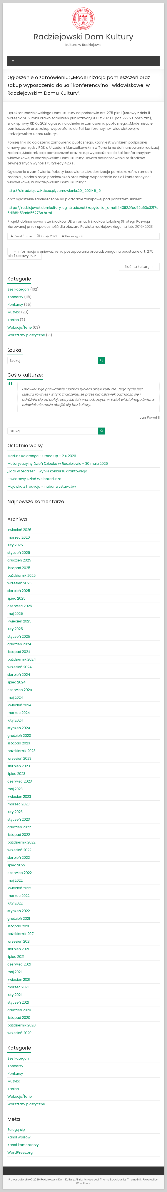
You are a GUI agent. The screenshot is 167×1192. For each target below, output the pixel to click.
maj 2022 (15, 880)
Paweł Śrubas (23, 236)
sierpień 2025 (18, 590)
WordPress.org (20, 1152)
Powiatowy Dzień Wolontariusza (34, 478)
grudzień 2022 (19, 827)
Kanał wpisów (18, 1137)
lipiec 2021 (15, 956)
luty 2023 (15, 811)
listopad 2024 (18, 651)
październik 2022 (21, 842)
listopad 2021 (18, 926)
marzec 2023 (18, 804)
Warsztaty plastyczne (26, 335)
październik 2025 (21, 575)
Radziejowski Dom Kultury (83, 36)
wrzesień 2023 (19, 758)
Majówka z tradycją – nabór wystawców (41, 486)
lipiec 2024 (16, 682)
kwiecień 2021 (18, 979)
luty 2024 (15, 720)
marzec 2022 (18, 895)
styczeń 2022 (18, 910)
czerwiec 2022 (19, 872)
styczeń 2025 (18, 636)
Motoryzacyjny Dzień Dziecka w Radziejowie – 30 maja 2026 (57, 463)
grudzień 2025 (19, 560)
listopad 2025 (18, 567)
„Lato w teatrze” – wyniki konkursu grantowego (47, 471)
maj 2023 (15, 788)
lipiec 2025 (16, 598)
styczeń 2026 (18, 552)
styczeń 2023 (18, 819)
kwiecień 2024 (19, 705)
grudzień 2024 (19, 644)
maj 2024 (15, 697)
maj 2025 (15, 613)
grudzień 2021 (18, 918)
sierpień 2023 (18, 766)
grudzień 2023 (19, 735)
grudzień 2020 (19, 1010)
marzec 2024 (18, 712)
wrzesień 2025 (19, 583)
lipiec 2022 (16, 865)
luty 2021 (14, 994)
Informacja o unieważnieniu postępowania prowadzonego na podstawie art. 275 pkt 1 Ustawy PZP (80, 253)
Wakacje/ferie (19, 327)
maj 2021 (14, 971)
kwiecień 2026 (19, 529)
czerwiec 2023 (19, 781)
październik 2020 (21, 1025)
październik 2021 (21, 933)
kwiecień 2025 (19, 621)
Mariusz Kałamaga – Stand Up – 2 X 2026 (41, 455)
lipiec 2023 (16, 773)
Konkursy (15, 304)
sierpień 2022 (18, 857)
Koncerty (15, 296)
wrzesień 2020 (19, 1032)
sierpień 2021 (18, 949)
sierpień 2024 (18, 674)
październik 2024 (21, 659)
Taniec (13, 319)
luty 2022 (15, 903)
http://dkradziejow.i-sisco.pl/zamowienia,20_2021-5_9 (54, 190)
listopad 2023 (18, 743)
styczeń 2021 (18, 1002)
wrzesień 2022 (19, 849)
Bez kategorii (74, 236)
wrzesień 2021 (18, 941)
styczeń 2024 (18, 727)
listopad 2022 (18, 834)
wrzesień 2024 (19, 667)
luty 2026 (15, 545)
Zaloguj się (16, 1129)
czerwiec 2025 (19, 606)
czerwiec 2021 (19, 964)
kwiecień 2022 (19, 888)
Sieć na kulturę (139, 266)
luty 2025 (15, 628)
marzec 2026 (18, 537)
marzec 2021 (18, 987)
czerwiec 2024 (19, 689)
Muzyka (13, 312)
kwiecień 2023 (19, 796)
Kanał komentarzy (23, 1144)
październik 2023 (21, 750)
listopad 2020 (18, 1017)
